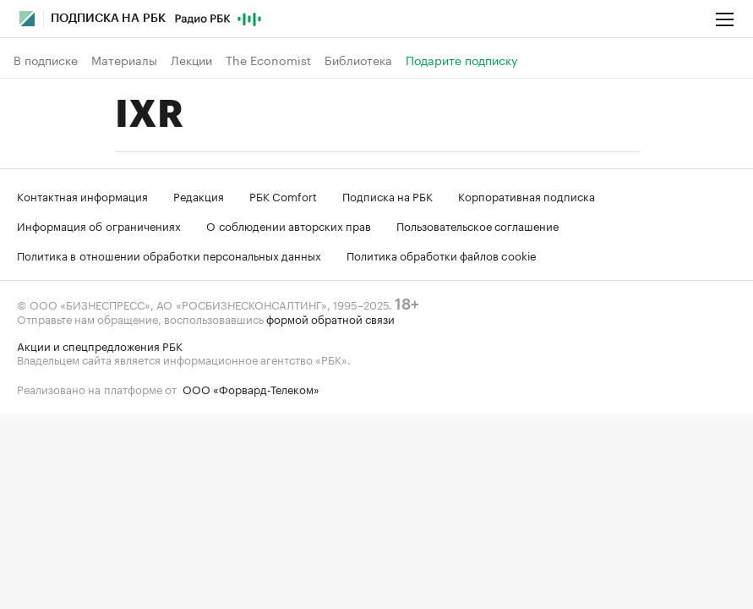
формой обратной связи (330, 318)
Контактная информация (82, 195)
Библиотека (358, 60)
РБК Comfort (283, 195)
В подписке (46, 60)
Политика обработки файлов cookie (441, 254)
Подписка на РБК (387, 195)
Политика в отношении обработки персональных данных (169, 254)
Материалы (124, 60)
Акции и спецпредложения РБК (100, 345)
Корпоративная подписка (526, 195)
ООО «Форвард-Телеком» (251, 388)
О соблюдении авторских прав (288, 225)
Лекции (191, 60)
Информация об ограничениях (99, 225)
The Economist (268, 60)
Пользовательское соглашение (477, 225)
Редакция (198, 195)
